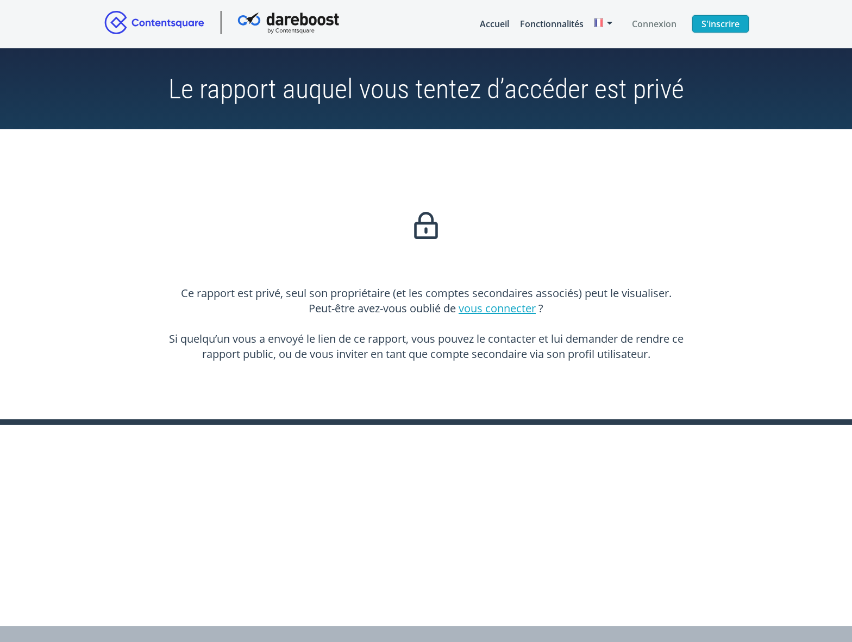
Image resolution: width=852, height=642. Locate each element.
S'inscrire (720, 24)
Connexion (654, 24)
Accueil (494, 24)
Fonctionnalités (552, 24)
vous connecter (497, 308)
